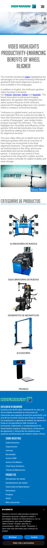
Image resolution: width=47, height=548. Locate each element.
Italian (25, 94)
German (17, 94)
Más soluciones (13, 502)
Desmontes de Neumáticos (23, 314)
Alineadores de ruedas (23, 242)
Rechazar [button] (13, 537)
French (8, 94)
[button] (44, 509)
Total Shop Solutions (15, 466)
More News (38, 189)
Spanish (37, 94)
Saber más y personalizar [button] (23, 543)
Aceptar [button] (34, 537)
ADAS (8, 498)
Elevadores (23, 351)
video (27, 77)
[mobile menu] (42, 7)
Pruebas (23, 387)
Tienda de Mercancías (15, 470)
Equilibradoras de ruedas (23, 278)
